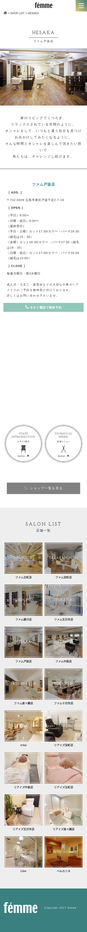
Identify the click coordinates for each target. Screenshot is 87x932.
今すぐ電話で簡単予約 (43, 307)
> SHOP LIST (16, 13)
